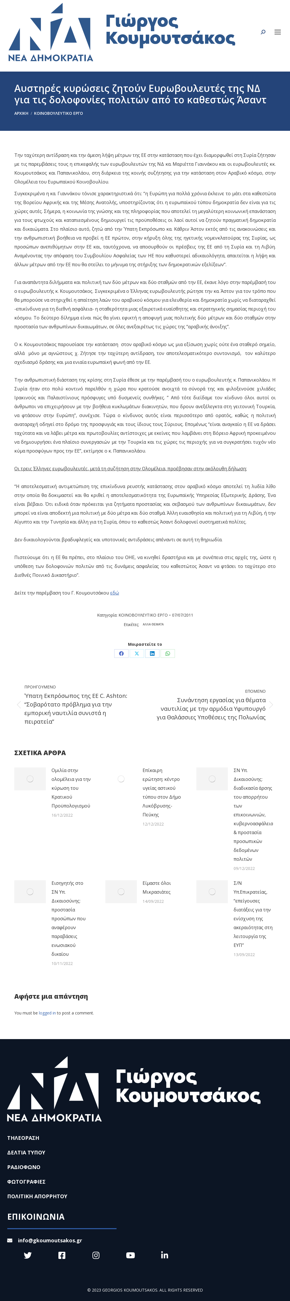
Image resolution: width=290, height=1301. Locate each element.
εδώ (114, 593)
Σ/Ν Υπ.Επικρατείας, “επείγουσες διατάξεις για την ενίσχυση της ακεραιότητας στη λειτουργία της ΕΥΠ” (253, 914)
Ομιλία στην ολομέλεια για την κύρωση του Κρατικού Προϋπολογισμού (71, 788)
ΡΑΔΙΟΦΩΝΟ (23, 1167)
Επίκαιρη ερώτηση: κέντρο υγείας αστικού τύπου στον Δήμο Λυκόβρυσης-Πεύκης (162, 792)
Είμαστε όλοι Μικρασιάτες (157, 887)
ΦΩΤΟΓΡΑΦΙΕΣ (26, 1181)
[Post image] (30, 778)
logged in (47, 1013)
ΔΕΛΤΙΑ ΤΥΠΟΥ (26, 1152)
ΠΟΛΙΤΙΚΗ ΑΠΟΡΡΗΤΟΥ (37, 1196)
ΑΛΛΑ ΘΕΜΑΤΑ (153, 624)
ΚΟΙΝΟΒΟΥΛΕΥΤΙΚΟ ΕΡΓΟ (143, 615)
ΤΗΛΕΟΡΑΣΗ (23, 1137)
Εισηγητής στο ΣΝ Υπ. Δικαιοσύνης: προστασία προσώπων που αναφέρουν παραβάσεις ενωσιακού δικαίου (69, 918)
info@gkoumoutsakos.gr (44, 1240)
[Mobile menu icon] (277, 32)
